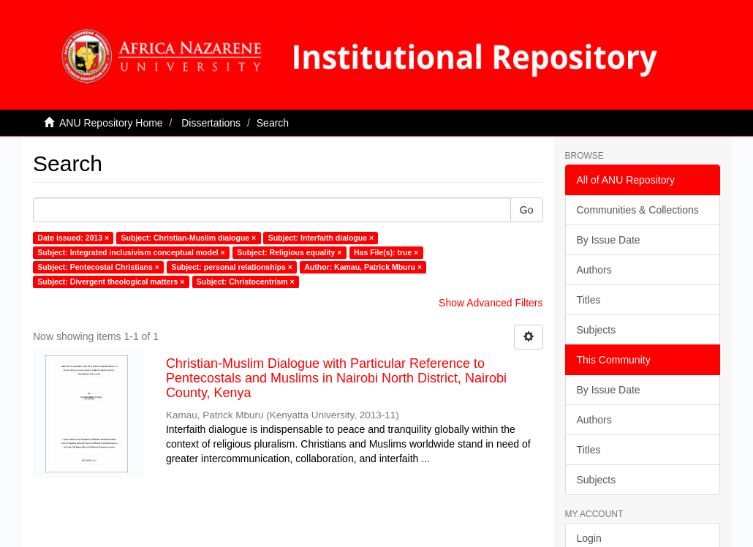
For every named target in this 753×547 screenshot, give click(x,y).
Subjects (596, 330)
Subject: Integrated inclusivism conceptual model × (130, 252)
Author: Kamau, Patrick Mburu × (363, 267)
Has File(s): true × (386, 252)
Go (527, 210)
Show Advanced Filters (490, 303)
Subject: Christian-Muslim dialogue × (189, 237)
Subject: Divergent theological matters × (110, 281)
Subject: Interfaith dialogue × (321, 237)
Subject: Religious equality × (289, 252)
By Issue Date (608, 240)
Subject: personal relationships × (231, 267)
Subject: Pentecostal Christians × (98, 267)
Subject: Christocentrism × (246, 281)
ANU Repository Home (111, 123)
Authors (594, 270)
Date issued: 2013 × (73, 237)
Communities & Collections (638, 210)
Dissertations (211, 123)
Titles (589, 300)
